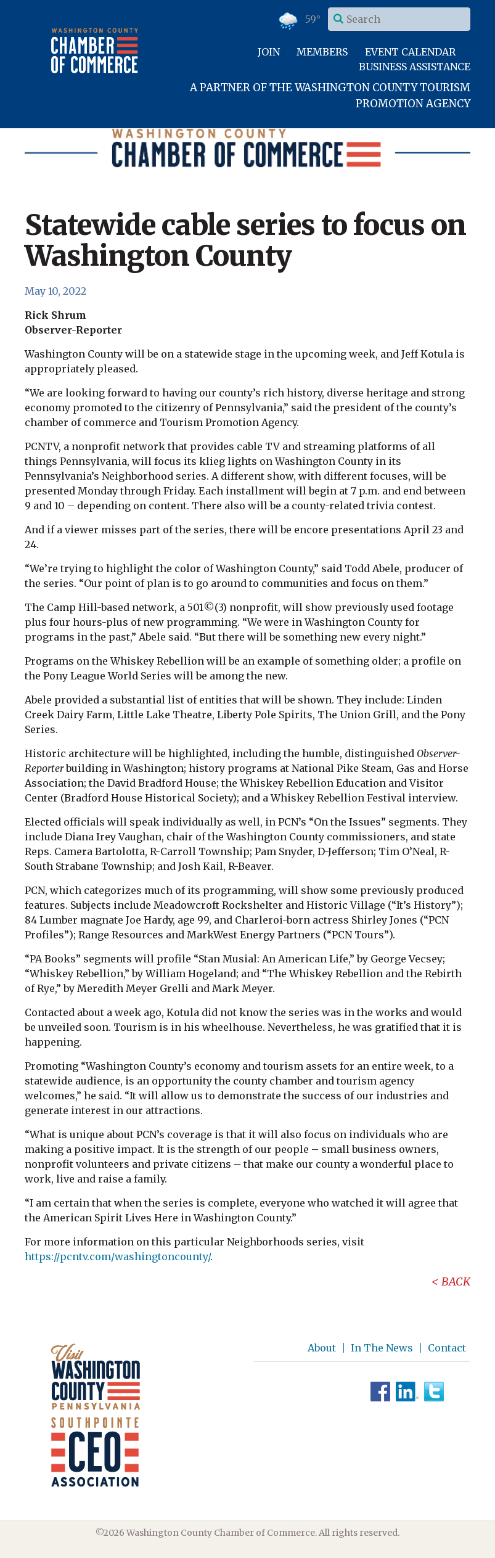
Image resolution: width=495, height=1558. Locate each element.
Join (269, 52)
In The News (382, 1348)
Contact (447, 1348)
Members (322, 52)
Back (455, 1281)
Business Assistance (414, 66)
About (322, 1348)
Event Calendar (410, 52)
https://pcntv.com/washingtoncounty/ (117, 1256)
